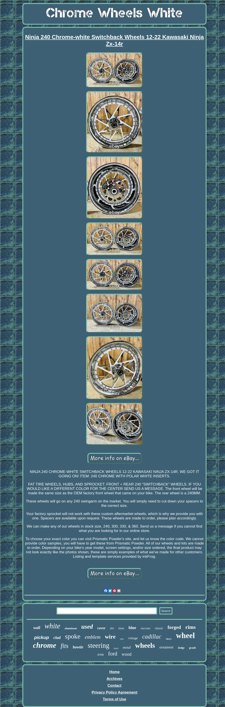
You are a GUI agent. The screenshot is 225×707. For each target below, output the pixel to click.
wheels (145, 645)
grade (192, 647)
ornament (166, 647)
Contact (114, 685)
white (52, 626)
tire (112, 628)
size (122, 638)
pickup (41, 637)
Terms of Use (114, 699)
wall (36, 628)
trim (101, 654)
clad (57, 637)
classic (159, 628)
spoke (72, 636)
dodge (181, 647)
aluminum (71, 628)
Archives (114, 679)
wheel (185, 635)
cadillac (151, 636)
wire (110, 636)
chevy (169, 638)
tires (121, 628)
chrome (44, 645)
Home (114, 672)
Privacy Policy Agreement (114, 692)
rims (190, 627)
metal (127, 647)
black (116, 648)
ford (112, 654)
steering (98, 645)
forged (174, 627)
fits (64, 645)
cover (101, 628)
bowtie (78, 647)
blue (132, 627)
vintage (133, 638)
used (87, 626)
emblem (93, 637)
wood (126, 654)
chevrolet (146, 628)
